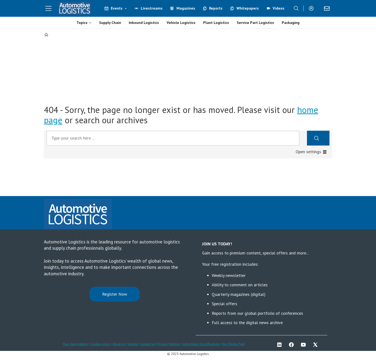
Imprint (133, 344)
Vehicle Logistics (181, 22)
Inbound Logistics (144, 22)
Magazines (185, 8)
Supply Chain (110, 22)
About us (118, 344)
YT (304, 345)
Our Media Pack (233, 344)
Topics (82, 22)
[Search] (296, 8)
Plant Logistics (216, 22)
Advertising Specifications (201, 344)
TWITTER (316, 345)
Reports (216, 8)
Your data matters (75, 344)
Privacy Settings (169, 344)
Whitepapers (247, 8)
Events (117, 8)
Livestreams (152, 8)
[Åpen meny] (48, 8)
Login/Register (312, 8)
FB (292, 345)
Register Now (114, 294)
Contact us (147, 344)
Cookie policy (101, 344)
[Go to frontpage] (75, 8)
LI (280, 345)
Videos (278, 8)
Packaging (291, 22)
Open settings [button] (308, 151)
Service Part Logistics (255, 22)
